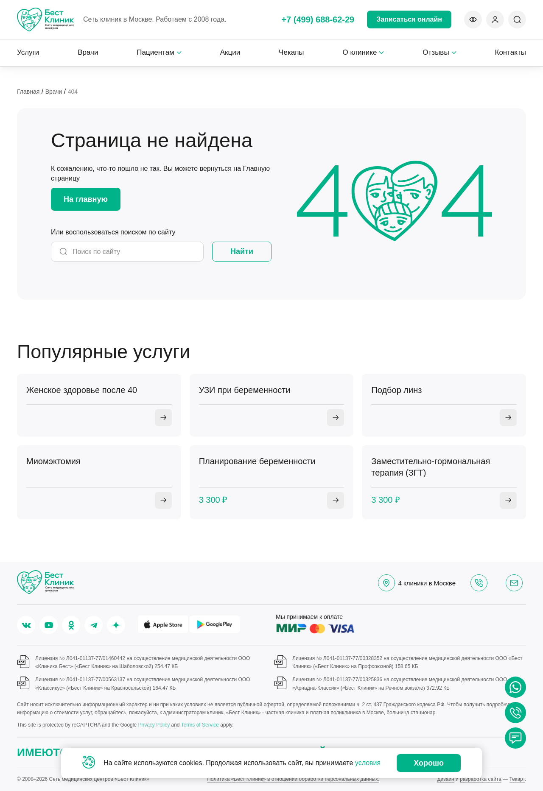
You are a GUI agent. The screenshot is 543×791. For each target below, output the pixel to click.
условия (368, 762)
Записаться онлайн (409, 19)
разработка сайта (480, 779)
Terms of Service (200, 725)
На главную (86, 199)
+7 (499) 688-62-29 (317, 19)
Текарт (517, 779)
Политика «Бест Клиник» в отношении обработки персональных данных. (293, 779)
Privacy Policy (154, 725)
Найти (241, 251)
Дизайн (445, 779)
